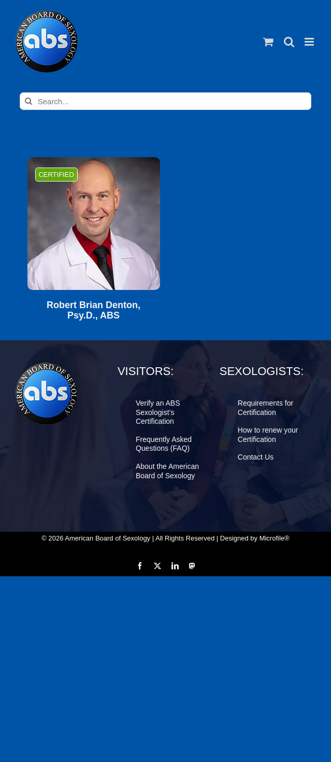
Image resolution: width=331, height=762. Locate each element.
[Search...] (166, 101)
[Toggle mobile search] (289, 41)
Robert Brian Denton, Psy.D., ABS (93, 310)
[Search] (28, 101)
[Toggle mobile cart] (268, 41)
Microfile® (275, 538)
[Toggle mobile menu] (310, 41)
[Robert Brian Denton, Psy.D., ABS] (93, 223)
